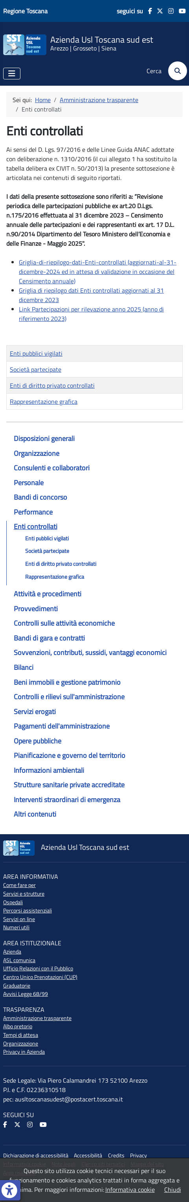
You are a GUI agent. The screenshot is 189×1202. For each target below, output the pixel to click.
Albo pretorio (17, 1026)
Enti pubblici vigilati (47, 538)
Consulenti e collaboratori (52, 467)
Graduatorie (16, 985)
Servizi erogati (35, 711)
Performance (33, 512)
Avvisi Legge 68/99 (25, 994)
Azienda (12, 951)
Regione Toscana (25, 11)
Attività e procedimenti (47, 593)
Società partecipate (47, 551)
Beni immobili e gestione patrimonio (67, 682)
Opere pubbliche (37, 741)
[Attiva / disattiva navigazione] (11, 73)
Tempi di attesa (20, 1035)
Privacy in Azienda (24, 1051)
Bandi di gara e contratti (49, 638)
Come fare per (19, 885)
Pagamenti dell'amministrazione (62, 726)
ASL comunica (19, 960)
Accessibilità (88, 1155)
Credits (116, 1155)
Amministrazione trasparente (37, 1018)
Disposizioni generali (44, 438)
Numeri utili (16, 927)
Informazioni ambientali (49, 770)
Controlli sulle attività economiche (64, 623)
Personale (29, 482)
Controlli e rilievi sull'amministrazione (69, 696)
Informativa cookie (130, 1189)
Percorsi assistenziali (27, 910)
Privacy (138, 1155)
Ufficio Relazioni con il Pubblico (38, 968)
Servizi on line (19, 919)
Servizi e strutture (23, 893)
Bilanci (23, 667)
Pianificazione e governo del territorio (69, 755)
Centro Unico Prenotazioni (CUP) (40, 977)
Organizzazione (36, 453)
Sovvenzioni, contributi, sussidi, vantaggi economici (90, 652)
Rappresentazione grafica (54, 576)
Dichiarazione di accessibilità (35, 1155)
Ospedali (13, 902)
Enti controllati (35, 526)
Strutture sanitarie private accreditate (69, 784)
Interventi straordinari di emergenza (67, 799)
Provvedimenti (36, 608)
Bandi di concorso (40, 497)
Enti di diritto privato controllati (60, 564)
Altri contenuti (35, 814)
